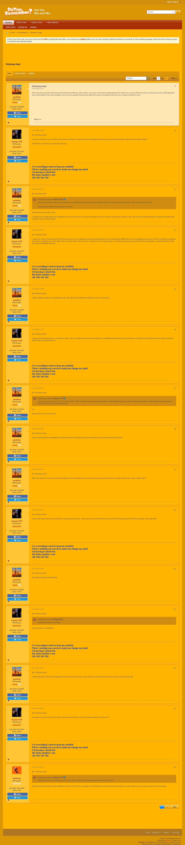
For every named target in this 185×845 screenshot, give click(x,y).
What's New (21, 22)
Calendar (33, 27)
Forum (13, 32)
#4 (175, 230)
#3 (175, 189)
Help (147, 832)
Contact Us (156, 832)
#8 (175, 429)
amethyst (17, 97)
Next (174, 807)
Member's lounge (36, 32)
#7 (175, 388)
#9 (175, 469)
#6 (175, 330)
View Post (65, 199)
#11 (175, 569)
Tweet (17, 116)
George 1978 (16, 141)
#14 (175, 709)
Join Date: (13, 107)
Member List (22, 27)
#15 (175, 767)
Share (17, 113)
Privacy (166, 832)
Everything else (23, 32)
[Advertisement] (92, 53)
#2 (175, 131)
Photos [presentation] (31, 73)
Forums (8, 22)
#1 (175, 86)
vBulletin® (168, 840)
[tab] (9, 73)
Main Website (53, 22)
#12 (175, 609)
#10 (175, 510)
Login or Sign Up (173, 2)
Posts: (14, 109)
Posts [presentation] (9, 73)
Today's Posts (36, 22)
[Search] (161, 12)
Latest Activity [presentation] (20, 73)
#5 (175, 289)
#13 (175, 668)
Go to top (175, 832)
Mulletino (17, 778)
